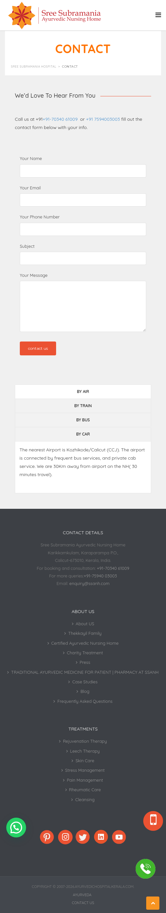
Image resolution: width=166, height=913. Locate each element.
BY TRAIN (83, 405)
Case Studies (85, 681)
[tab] (83, 391)
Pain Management (85, 780)
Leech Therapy (85, 751)
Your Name (31, 158)
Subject (27, 246)
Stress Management (85, 770)
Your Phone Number (40, 216)
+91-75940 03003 (100, 575)
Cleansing (85, 799)
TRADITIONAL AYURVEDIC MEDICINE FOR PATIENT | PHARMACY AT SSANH (85, 672)
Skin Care (85, 760)
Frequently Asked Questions (85, 701)
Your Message (34, 275)
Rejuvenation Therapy (85, 741)
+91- (61, 119)
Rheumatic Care (85, 789)
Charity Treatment (85, 652)
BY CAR (83, 434)
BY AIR (83, 391)
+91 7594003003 (103, 119)
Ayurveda (82, 895)
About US (85, 623)
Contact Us (83, 902)
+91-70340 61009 (113, 568)
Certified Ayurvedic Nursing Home (84, 643)
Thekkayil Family (85, 633)
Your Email (30, 187)
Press (85, 662)
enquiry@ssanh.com (89, 583)
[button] (16, 827)
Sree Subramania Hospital (33, 66)
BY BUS (83, 419)
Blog (85, 691)
